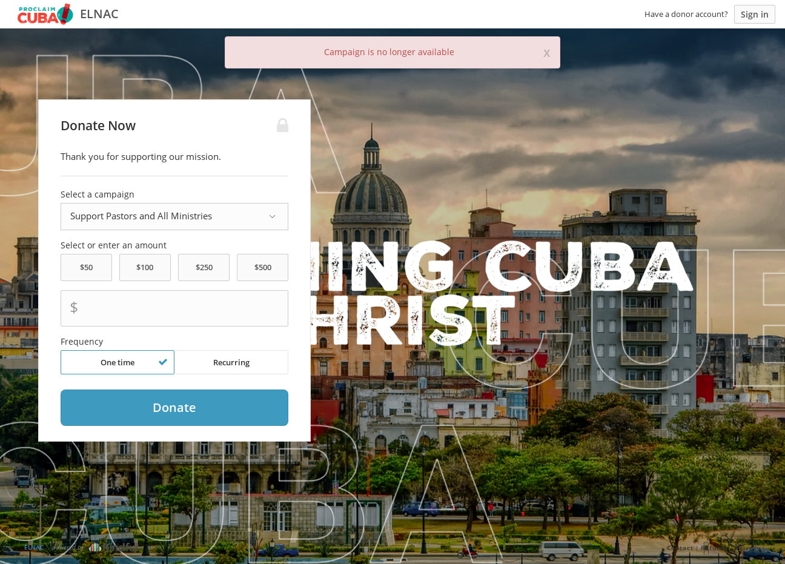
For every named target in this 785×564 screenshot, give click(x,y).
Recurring (231, 362)
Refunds (715, 547)
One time (134, 362)
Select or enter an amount (114, 245)
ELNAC (34, 547)
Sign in (755, 14)
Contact (680, 547)
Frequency (82, 341)
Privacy (748, 547)
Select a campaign (97, 194)
